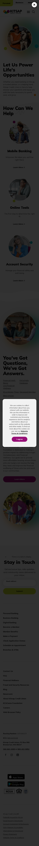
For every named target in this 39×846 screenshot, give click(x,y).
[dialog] (19, 423)
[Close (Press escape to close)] (34, 4)
